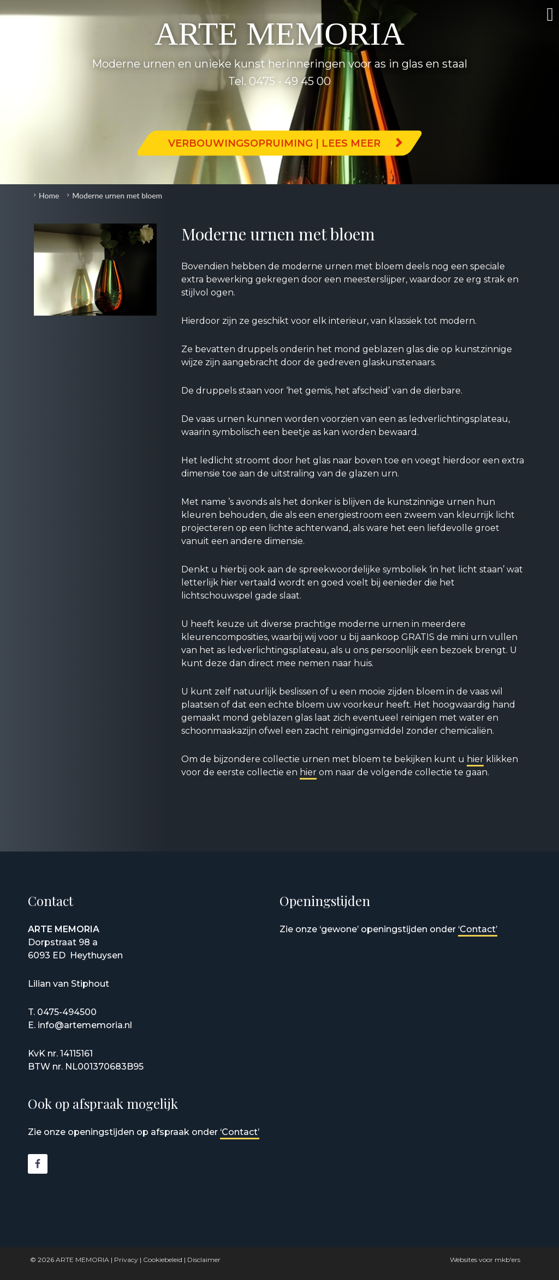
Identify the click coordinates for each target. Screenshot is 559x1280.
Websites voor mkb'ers (485, 1259)
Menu (534, 15)
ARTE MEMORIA (82, 1259)
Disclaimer (204, 1259)
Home (49, 195)
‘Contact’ (477, 929)
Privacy (126, 1259)
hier (475, 759)
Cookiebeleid (162, 1259)
